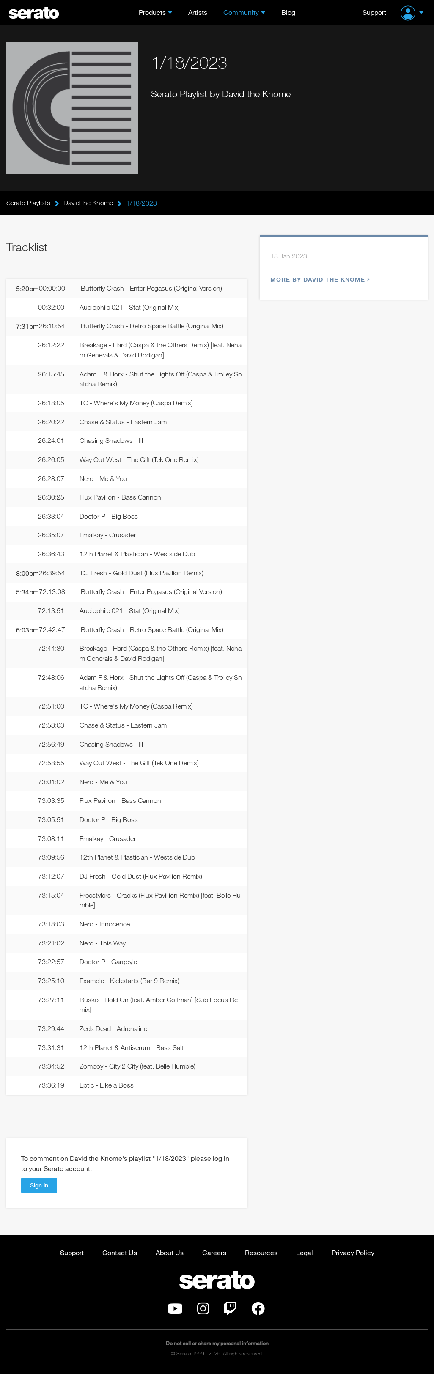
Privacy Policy (353, 1255)
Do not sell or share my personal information (217, 1346)
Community (241, 12)
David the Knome (88, 203)
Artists (197, 12)
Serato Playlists (28, 203)
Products (152, 12)
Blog (288, 12)
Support (374, 12)
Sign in (39, 1188)
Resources (261, 1255)
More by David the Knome (319, 279)
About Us (170, 1255)
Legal (304, 1255)
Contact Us (119, 1255)
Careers (214, 1255)
